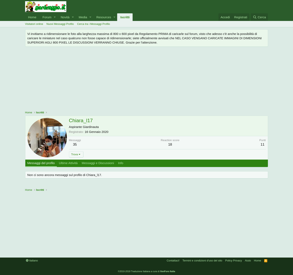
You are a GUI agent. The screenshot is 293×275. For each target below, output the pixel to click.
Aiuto (248, 260)
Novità (65, 17)
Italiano (32, 260)
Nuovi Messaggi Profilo (60, 23)
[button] (55, 17)
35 (75, 144)
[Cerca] (259, 17)
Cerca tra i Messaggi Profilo (93, 23)
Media (83, 17)
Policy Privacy (233, 260)
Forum (47, 17)
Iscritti (125, 17)
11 (263, 144)
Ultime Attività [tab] (68, 163)
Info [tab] (120, 163)
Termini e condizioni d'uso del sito (202, 260)
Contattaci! (173, 260)
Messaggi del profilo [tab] (41, 163)
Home (32, 17)
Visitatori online (34, 23)
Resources (103, 17)
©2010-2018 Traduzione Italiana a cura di (146, 271)
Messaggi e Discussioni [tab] (98, 163)
